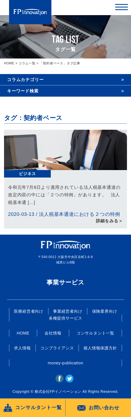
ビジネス (27, 173)
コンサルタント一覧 (95, 333)
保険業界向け (104, 311)
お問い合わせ (98, 408)
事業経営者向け (67, 311)
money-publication (65, 363)
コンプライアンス (57, 348)
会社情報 (53, 333)
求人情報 (22, 348)
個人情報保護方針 (100, 348)
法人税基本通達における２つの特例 (79, 214)
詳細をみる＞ (109, 220)
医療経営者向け (28, 311)
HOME (9, 63)
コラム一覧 (27, 63)
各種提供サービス (65, 318)
